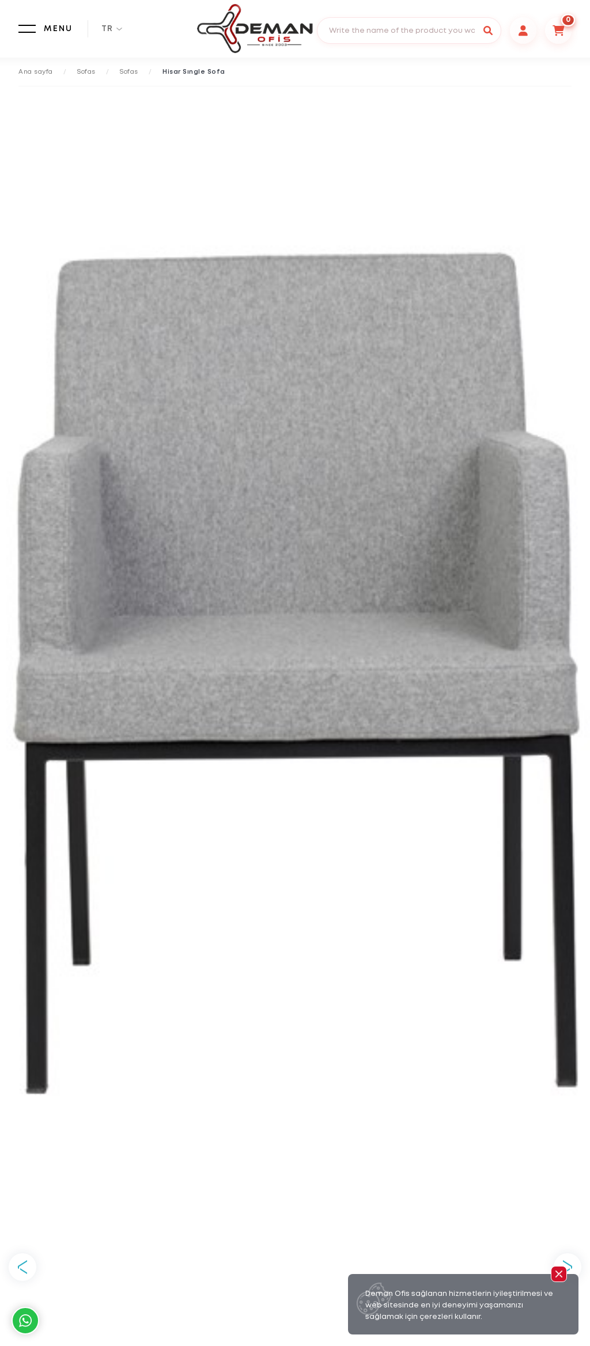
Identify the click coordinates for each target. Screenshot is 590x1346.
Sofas (86, 72)
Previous (22, 1267)
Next (567, 1267)
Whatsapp (25, 1320)
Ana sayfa (35, 72)
